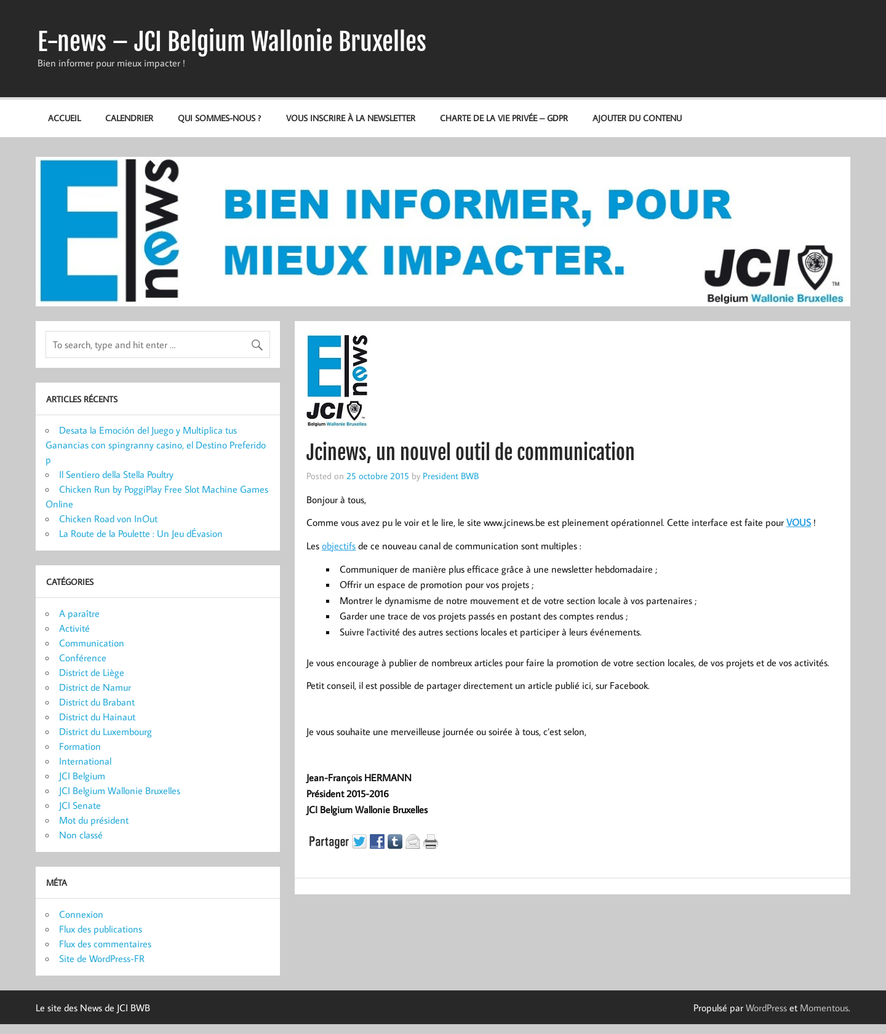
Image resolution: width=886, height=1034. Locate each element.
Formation (80, 746)
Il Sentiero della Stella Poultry (116, 474)
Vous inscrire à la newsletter (350, 118)
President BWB (451, 475)
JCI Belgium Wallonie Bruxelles (119, 790)
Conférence (82, 657)
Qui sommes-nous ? (219, 118)
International (85, 761)
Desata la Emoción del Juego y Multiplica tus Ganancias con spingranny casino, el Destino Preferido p (156, 445)
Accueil (64, 118)
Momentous (824, 1007)
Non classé (81, 835)
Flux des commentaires (105, 943)
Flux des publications (100, 929)
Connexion (81, 914)
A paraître (79, 613)
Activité (74, 628)
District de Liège (91, 672)
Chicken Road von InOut (108, 518)
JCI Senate (80, 805)
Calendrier (129, 118)
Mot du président (94, 820)
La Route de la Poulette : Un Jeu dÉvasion (141, 533)
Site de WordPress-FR (102, 958)
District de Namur (95, 687)
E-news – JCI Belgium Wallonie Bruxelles (232, 41)
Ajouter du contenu (637, 118)
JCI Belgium (82, 776)
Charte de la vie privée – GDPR (504, 118)
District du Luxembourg (105, 731)
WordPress (766, 1007)
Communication (91, 643)
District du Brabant (97, 702)
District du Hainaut (97, 716)
